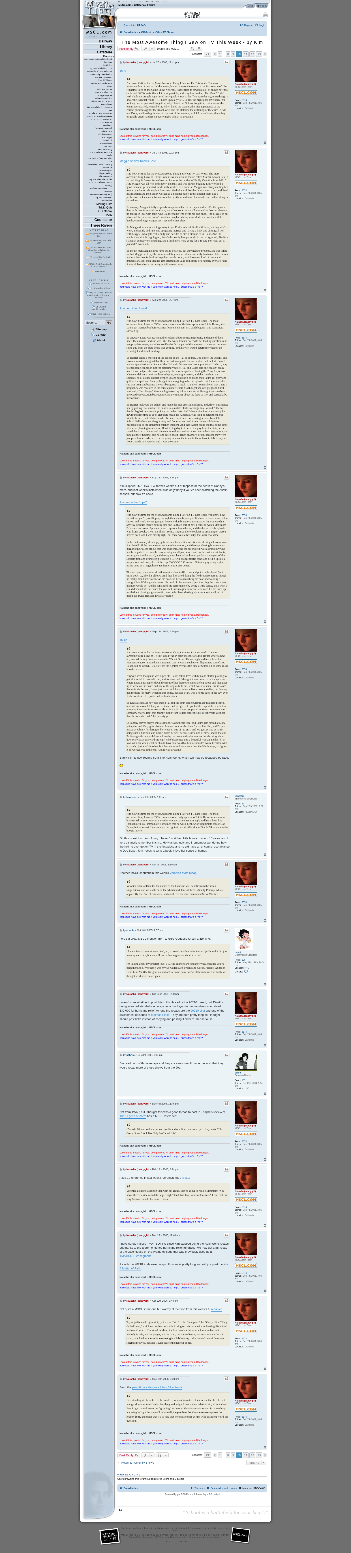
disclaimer (216, 1537)
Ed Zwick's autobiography (99, 307)
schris (238, 1072)
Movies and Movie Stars (101, 83)
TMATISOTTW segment (135, 1256)
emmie (238, 952)
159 (244, 1080)
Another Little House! (133, 308)
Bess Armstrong (105, 149)
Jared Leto (107, 125)
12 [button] (252, 54)
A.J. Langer (107, 137)
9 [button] (233, 54)
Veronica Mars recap (183, 873)
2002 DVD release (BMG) (100, 194)
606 (244, 960)
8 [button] (228, 54)
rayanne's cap (100, 302)
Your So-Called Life (103, 92)
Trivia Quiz (105, 207)
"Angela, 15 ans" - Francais (100, 113)
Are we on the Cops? (133, 502)
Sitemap (99, 329)
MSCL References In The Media (101, 153)
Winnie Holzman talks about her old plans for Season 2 (99, 250)
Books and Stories (104, 89)
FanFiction (107, 65)
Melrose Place (160, 1014)
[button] (207, 54)
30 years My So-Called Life (101, 234)
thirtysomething (105, 173)
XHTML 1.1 (170, 1541)
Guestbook (105, 211)
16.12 (123, 640)
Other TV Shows (104, 80)
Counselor (103, 220)
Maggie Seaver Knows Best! (138, 161)
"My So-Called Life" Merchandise (103, 199)
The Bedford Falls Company (99, 164)
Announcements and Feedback (98, 59)
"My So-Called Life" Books (100, 179)
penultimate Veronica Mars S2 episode (157, 1387)
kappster (239, 796)
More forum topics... (100, 314)
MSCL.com (124, 5)
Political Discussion (103, 98)
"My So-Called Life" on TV (100, 68)
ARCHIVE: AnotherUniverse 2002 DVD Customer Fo (99, 117)
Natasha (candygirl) (245, 84)
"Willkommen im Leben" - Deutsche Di (101, 102)
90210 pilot (197, 1010)
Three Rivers (101, 225)
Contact (98, 334)
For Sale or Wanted (103, 77)
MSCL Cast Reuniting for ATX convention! (101, 265)
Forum (151, 5)
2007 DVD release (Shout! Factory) (100, 183)
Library (106, 47)
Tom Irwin (108, 146)
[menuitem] (141, 25)
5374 (244, 100)
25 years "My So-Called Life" (101, 241)
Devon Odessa (105, 143)
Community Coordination (101, 74)
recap (185, 1177)
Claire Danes (106, 122)
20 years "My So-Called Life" (101, 258)
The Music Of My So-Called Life (100, 159)
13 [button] (259, 54)
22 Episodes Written (101, 288)
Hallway (105, 41)
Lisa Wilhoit (107, 140)
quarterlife (107, 167)
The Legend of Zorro (133, 1116)
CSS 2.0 (182, 1541)
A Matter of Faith (130, 1268)
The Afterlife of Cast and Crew (99, 71)
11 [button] (245, 54)
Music (109, 86)
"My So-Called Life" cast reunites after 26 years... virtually (99, 295)
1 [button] (220, 54)
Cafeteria (139, 5)
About (98, 340)
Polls (109, 214)
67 (243, 803)
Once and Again (105, 170)
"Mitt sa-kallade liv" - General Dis (99, 108)
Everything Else (105, 95)
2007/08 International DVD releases (100, 189)
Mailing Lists (104, 204)
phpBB (180, 1494)
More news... (101, 271)
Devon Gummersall (103, 128)
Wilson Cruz (106, 131)
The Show (107, 62)
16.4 (122, 70)
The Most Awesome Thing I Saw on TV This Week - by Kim (192, 42)
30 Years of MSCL (100, 283)
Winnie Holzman (105, 134)
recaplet (216, 1309)
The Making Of (105, 176)
